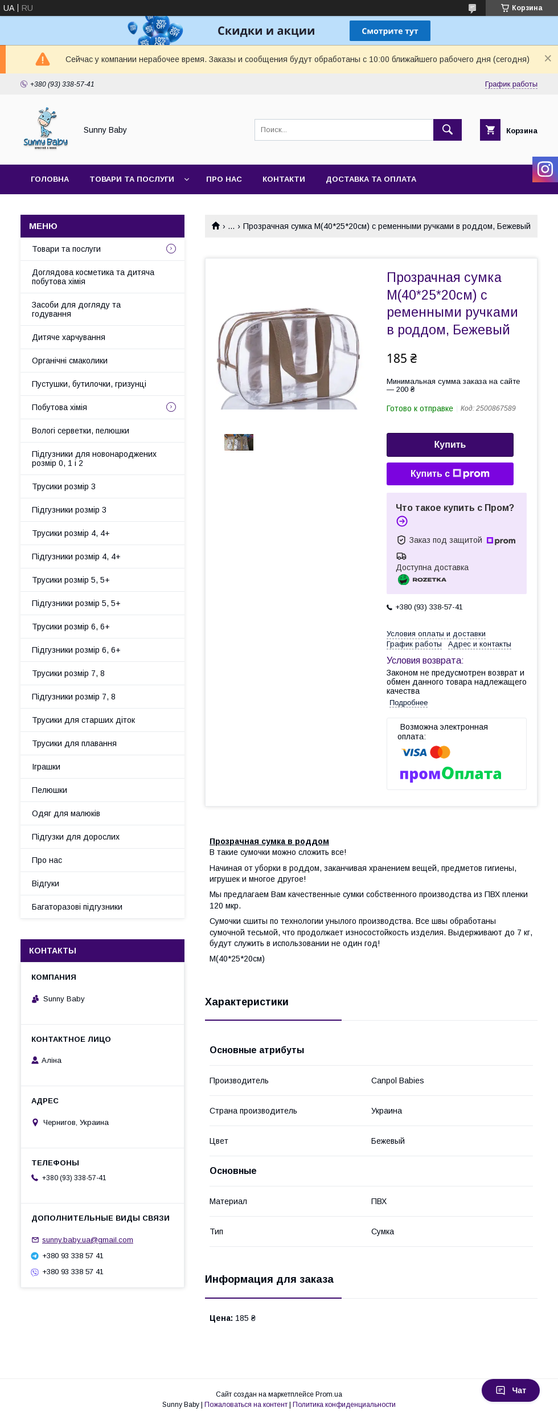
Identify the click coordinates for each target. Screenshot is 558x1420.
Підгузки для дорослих (76, 836)
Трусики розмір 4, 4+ (71, 533)
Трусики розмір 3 (64, 486)
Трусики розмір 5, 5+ (71, 579)
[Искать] (447, 130)
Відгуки (45, 883)
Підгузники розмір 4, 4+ (76, 556)
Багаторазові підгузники (77, 906)
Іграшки (46, 766)
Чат (510, 1390)
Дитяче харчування (68, 337)
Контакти (283, 179)
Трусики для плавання (74, 743)
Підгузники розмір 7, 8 (74, 696)
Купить (450, 444)
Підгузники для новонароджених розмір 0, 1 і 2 (94, 458)
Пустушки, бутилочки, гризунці (89, 383)
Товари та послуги (131, 179)
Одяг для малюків (66, 813)
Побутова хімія (59, 407)
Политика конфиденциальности (344, 1405)
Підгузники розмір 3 (69, 509)
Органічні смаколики (70, 360)
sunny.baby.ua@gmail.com (87, 1239)
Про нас (224, 179)
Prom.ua (328, 1394)
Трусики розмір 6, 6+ (71, 626)
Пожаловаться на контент (246, 1405)
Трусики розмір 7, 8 (68, 673)
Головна (50, 179)
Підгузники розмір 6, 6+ (76, 649)
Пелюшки (49, 790)
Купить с (450, 474)
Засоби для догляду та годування (76, 309)
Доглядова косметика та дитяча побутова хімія (93, 277)
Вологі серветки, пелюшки (80, 430)
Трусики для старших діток (83, 720)
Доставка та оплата (371, 179)
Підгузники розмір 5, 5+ (76, 603)
